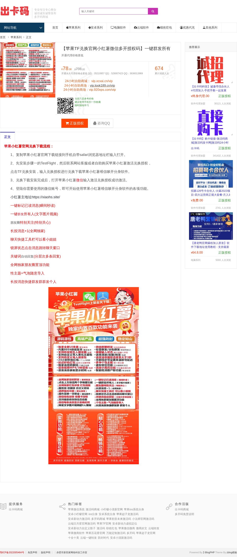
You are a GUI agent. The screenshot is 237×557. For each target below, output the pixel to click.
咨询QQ (101, 123)
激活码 (101, 528)
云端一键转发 (88, 537)
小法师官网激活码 (143, 518)
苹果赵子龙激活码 (127, 514)
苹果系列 (73, 27)
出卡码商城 (16, 509)
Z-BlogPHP (209, 552)
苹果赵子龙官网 (145, 533)
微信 (79, 180)
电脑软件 (118, 27)
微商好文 (141, 528)
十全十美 (73, 537)
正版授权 (74, 123)
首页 (55, 27)
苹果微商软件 (76, 533)
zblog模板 (232, 552)
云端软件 (141, 27)
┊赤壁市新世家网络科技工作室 (70, 552)
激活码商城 (93, 509)
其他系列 (210, 27)
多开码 (131, 533)
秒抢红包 (111, 528)
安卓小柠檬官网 (77, 514)
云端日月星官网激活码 (82, 523)
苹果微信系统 (76, 509)
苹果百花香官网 (95, 533)
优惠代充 (187, 27)
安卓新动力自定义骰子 (82, 528)
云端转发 (153, 528)
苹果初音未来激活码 (118, 518)
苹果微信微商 (126, 528)
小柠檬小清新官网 (112, 509)
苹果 (7, 146)
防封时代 (103, 537)
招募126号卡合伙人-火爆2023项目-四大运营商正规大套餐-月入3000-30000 (210, 194)
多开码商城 (98, 518)
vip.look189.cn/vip (102, 85)
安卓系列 (96, 27)
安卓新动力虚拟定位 (124, 523)
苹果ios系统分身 (134, 509)
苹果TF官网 (104, 523)
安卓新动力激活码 (79, 518)
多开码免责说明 (184, 514)
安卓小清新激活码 (121, 537)
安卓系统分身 (107, 514)
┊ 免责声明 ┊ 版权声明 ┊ (39, 552)
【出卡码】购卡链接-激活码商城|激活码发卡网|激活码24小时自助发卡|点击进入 (210, 142)
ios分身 (93, 514)
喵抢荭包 (164, 27)
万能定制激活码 (115, 533)
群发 (21, 214)
